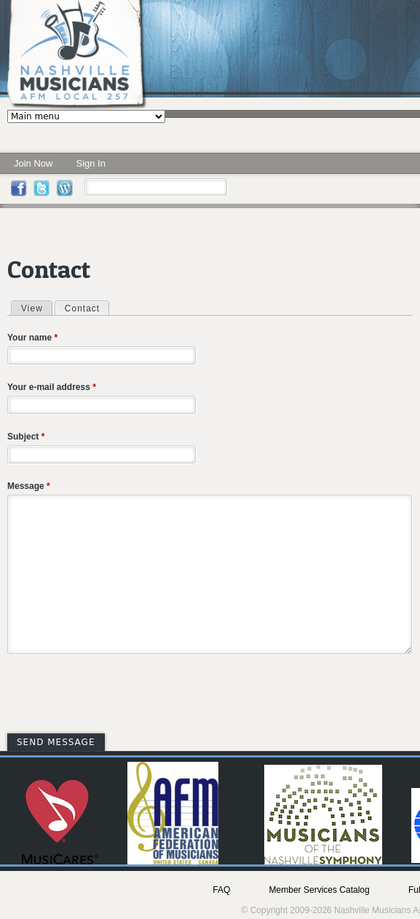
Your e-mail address (51, 387)
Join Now (33, 163)
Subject (25, 436)
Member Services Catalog (319, 890)
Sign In (90, 163)
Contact (86, 308)
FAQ (221, 890)
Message (28, 486)
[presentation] (118, 696)
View (32, 308)
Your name (32, 338)
